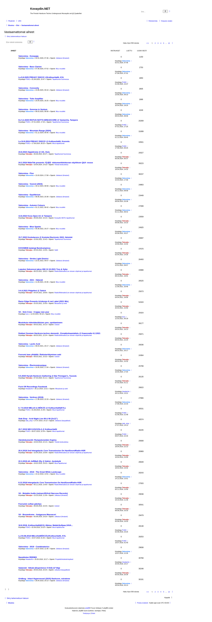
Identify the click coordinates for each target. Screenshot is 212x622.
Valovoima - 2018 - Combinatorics (33, 547)
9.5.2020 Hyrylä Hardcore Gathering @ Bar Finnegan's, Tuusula (47, 376)
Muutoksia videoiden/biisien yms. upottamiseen (40, 322)
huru (27, 314)
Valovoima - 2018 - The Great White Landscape (39, 472)
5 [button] (163, 43)
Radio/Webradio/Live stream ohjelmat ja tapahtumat (73, 271)
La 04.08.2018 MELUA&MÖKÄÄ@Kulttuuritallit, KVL (42, 536)
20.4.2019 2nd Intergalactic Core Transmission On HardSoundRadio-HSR (51, 450)
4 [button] (160, 43)
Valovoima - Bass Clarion (30, 67)
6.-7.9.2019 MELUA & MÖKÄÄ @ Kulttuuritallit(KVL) (42, 408)
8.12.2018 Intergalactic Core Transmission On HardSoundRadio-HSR (49, 482)
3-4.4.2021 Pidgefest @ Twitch (32, 290)
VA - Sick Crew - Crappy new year (33, 312)
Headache (29, 389)
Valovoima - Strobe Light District (33, 259)
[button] (148, 43)
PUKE (27, 79)
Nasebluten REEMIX (27, 557)
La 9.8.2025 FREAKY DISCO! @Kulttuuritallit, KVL (41, 77)
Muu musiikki (60, 69)
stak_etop (29, 420)
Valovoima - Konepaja (28, 56)
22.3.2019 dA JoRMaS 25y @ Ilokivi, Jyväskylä (39, 461)
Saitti (56, 250)
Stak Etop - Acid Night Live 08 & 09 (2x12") (38, 419)
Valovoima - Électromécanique (32, 365)
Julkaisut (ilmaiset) (62, 58)
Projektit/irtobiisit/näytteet (64, 559)
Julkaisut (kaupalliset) (62, 420)
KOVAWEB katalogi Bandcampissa (34, 248)
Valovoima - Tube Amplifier (30, 99)
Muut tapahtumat (58, 143)
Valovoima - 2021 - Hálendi (30, 280)
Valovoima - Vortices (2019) (30, 397)
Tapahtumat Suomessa (60, 79)
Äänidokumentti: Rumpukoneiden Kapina (37, 440)
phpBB (87, 608)
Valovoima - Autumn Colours (31, 205)
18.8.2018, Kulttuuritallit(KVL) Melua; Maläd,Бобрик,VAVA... (45, 525)
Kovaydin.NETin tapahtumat (64, 218)
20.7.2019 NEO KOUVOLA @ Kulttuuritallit (37, 429)
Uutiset (56, 324)
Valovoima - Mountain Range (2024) (34, 130)
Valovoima (29, 58)
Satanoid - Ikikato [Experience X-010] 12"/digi (39, 568)
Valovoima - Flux (26, 173)
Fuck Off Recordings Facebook (32, 387)
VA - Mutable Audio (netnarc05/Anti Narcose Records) (43, 493)
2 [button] (155, 43)
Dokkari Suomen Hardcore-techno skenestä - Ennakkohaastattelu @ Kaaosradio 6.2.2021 (59, 333)
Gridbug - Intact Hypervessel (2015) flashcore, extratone (44, 579)
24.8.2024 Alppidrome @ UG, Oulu (34, 152)
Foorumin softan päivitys (30, 504)
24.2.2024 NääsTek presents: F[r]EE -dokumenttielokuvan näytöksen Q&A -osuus (55, 162)
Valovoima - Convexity (28, 88)
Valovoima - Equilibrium (29, 195)
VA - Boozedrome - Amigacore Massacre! (37, 514)
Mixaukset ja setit (60, 303)
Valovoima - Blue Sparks (29, 227)
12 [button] (169, 43)
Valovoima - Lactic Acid (29, 344)
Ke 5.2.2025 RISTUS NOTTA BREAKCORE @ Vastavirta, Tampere (48, 120)
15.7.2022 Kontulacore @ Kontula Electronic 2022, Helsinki (45, 237)
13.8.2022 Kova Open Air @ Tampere (35, 216)
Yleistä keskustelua (61, 164)
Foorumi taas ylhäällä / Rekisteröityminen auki (39, 354)
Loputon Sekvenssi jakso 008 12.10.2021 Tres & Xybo (43, 269)
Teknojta (28, 154)
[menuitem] (18, 21)
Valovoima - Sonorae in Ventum (32, 109)
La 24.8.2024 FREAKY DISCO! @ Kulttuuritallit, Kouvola (43, 141)
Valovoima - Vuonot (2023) (30, 184)
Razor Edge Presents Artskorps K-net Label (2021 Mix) (43, 301)
